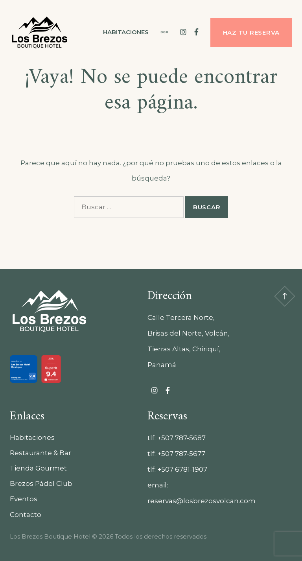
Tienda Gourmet (38, 468)
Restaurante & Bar (40, 453)
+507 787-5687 (181, 438)
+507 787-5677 (181, 454)
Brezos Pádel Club (41, 483)
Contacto (25, 515)
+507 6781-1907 (182, 469)
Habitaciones (126, 32)
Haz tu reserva (251, 32)
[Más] (160, 32)
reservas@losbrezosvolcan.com (201, 501)
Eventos (23, 499)
